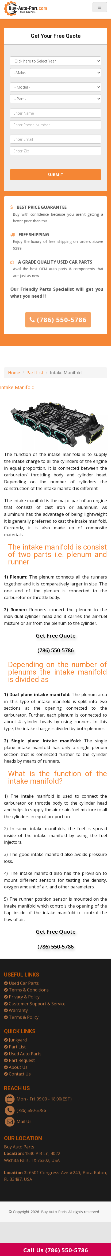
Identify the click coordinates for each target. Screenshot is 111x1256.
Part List (34, 373)
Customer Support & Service (37, 1000)
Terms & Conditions (29, 986)
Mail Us (24, 1118)
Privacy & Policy (24, 993)
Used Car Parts (24, 980)
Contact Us (20, 1071)
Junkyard (18, 1036)
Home (14, 373)
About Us (18, 1064)
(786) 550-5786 (61, 319)
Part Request (22, 1057)
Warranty (18, 1007)
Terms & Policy (24, 1014)
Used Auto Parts (25, 1050)
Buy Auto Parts (19, 1143)
